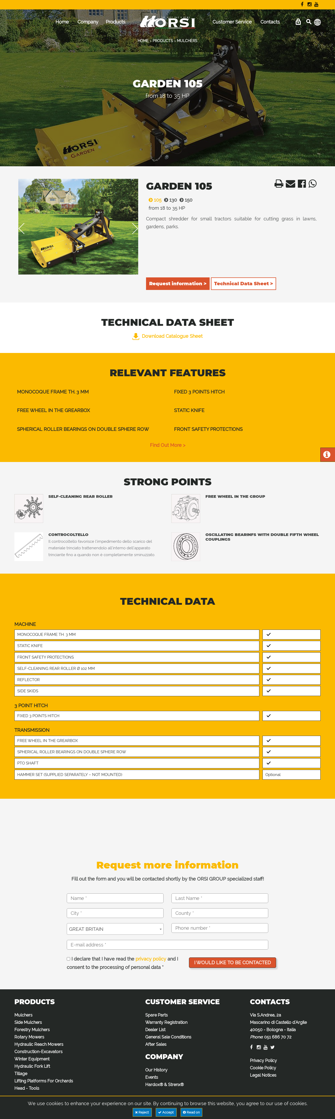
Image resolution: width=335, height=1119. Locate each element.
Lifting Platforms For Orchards (43, 1080)
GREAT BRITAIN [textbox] (86, 929)
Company (87, 22)
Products (115, 22)
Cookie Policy (263, 1067)
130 (169, 200)
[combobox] (115, 929)
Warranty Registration (166, 1022)
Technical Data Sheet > (243, 284)
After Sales (155, 1044)
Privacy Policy (263, 1060)
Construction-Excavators (38, 1051)
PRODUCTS (163, 41)
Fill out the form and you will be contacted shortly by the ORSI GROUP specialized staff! (167, 879)
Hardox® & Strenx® (164, 1084)
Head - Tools (26, 1088)
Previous (25, 228)
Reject (142, 1112)
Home (62, 22)
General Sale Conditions (168, 1037)
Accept (166, 1112)
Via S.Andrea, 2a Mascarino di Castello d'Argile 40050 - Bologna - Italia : (278, 1026)
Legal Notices (263, 1075)
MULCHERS (187, 41)
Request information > (177, 284)
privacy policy (151, 959)
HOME (143, 41)
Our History (156, 1069)
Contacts (270, 22)
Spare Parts (156, 1015)
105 (153, 200)
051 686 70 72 (278, 1037)
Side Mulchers (28, 1022)
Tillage (20, 1073)
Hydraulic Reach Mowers (38, 1044)
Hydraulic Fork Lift (32, 1066)
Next (131, 228)
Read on (191, 1112)
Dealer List (155, 1029)
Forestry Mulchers (32, 1029)
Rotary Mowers (29, 1037)
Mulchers (23, 1015)
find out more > (167, 445)
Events (151, 1077)
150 (184, 200)
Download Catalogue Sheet (167, 336)
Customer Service (232, 22)
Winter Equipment (31, 1059)
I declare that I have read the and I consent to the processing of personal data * (122, 963)
